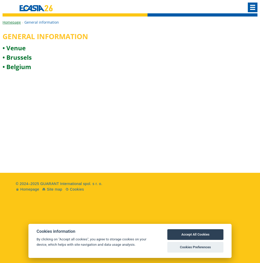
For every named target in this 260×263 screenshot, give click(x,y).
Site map (54, 189)
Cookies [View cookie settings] (77, 189)
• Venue (14, 48)
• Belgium (17, 67)
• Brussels (17, 57)
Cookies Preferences (195, 247)
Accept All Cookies (195, 234)
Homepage (12, 22)
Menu (252, 7)
